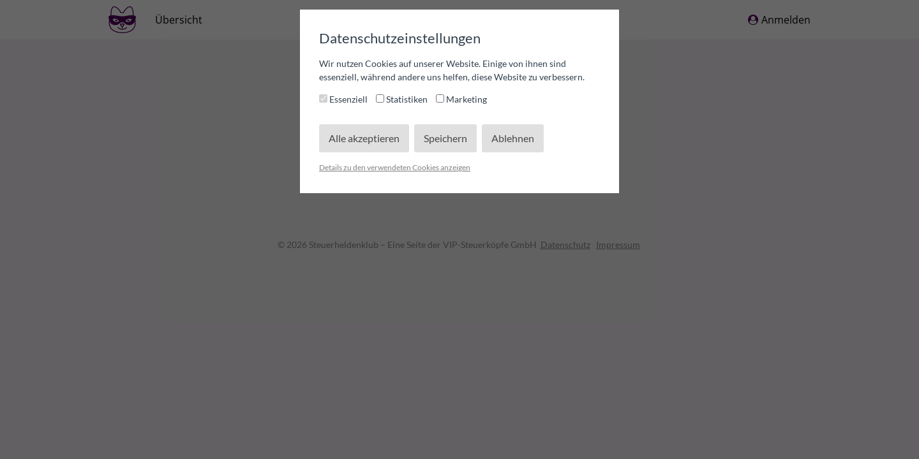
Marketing (461, 99)
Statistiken (403, 99)
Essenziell (344, 99)
